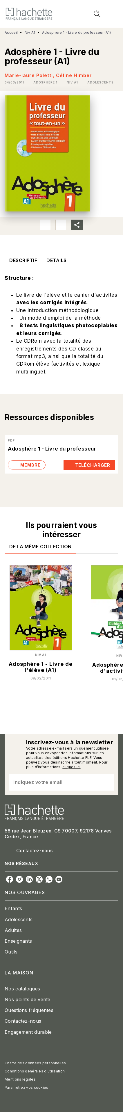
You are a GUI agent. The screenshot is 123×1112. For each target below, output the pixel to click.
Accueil (11, 32)
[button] (45, 82)
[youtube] (59, 879)
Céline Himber (74, 75)
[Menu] (104, 14)
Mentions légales (20, 1079)
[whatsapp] (49, 879)
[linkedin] (29, 879)
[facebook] (10, 879)
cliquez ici (71, 767)
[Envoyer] (107, 782)
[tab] (23, 260)
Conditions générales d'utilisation (35, 1071)
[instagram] (19, 879)
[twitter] (39, 879)
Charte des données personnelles (35, 1063)
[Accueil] (29, 14)
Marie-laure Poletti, (30, 75)
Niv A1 (30, 32)
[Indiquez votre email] (54, 782)
